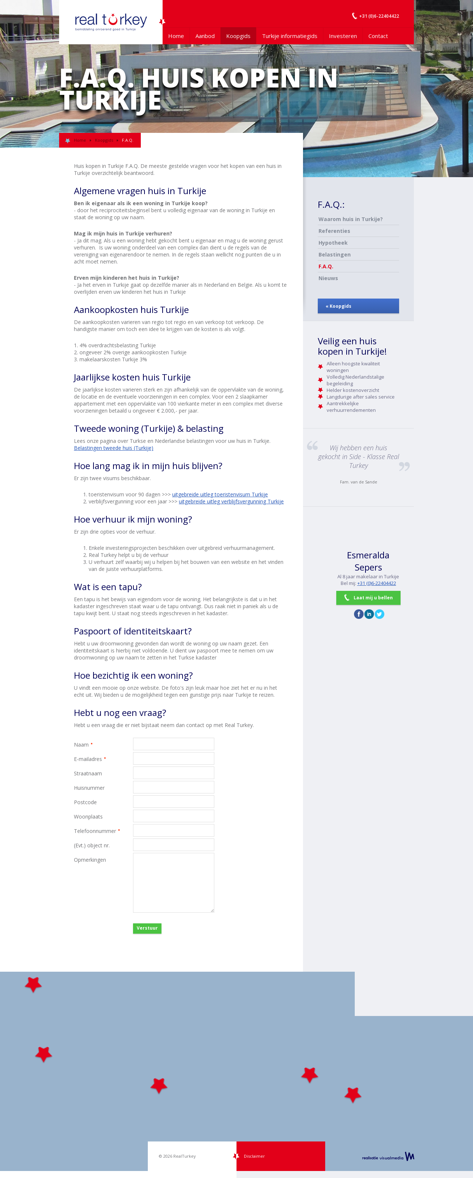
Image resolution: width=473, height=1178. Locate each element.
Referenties (334, 230)
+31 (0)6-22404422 (376, 583)
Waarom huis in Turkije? (351, 219)
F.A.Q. (326, 266)
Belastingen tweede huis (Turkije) (113, 447)
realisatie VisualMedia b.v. (388, 1156)
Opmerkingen (90, 859)
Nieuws (328, 278)
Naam (103, 744)
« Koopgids (338, 306)
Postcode (85, 802)
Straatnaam (88, 773)
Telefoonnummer (103, 830)
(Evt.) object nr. (92, 845)
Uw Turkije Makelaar (111, 22)
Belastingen (335, 254)
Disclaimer (254, 1156)
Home (176, 35)
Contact (378, 35)
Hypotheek (333, 242)
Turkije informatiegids (289, 35)
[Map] (236, 1071)
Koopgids (238, 35)
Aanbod (205, 35)
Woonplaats (88, 816)
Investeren (343, 35)
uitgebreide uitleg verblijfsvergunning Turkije (231, 501)
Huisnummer (89, 787)
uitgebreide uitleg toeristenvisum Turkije (220, 494)
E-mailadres (103, 758)
